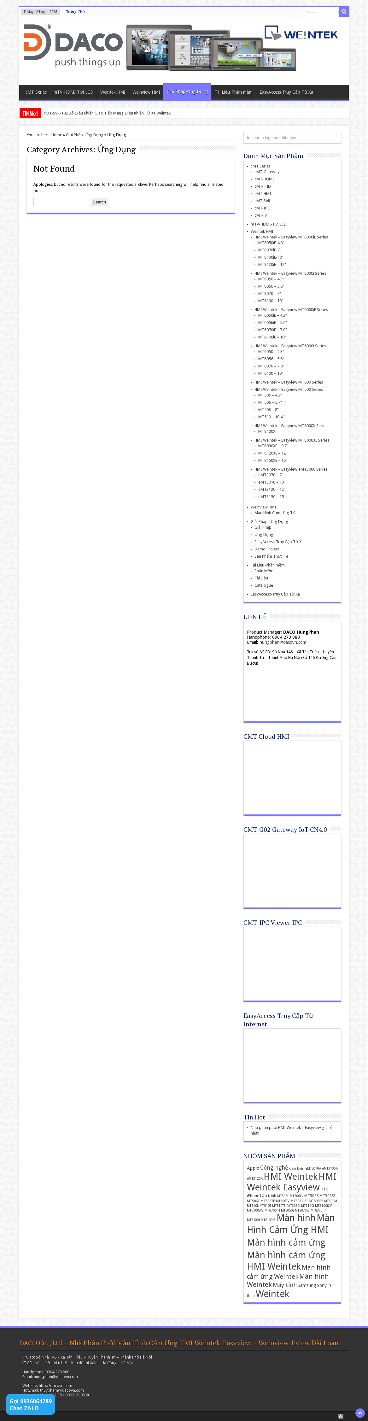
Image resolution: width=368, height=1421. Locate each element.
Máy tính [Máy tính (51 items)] (285, 1285)
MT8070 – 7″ (269, 293)
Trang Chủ (75, 11)
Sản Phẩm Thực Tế (271, 556)
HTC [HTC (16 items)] (324, 1189)
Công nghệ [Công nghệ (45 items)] (274, 1167)
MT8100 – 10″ (270, 300)
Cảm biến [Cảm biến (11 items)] (296, 1168)
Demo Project (266, 549)
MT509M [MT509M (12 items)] (330, 1201)
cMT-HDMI (264, 179)
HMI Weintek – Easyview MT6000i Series (290, 346)
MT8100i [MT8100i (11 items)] (253, 1220)
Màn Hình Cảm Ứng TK (274, 512)
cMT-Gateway (266, 171)
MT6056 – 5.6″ (271, 358)
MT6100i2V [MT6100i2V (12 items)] (323, 1206)
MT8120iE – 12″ (272, 264)
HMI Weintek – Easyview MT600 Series (288, 382)
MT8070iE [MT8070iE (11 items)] (302, 1210)
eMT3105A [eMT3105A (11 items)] (330, 1168)
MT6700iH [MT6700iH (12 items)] (272, 1210)
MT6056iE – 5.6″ (272, 322)
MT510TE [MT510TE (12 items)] (279, 1206)
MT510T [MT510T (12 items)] (265, 1206)
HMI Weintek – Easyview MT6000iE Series (291, 309)
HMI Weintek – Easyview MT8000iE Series (291, 237)
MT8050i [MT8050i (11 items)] (287, 1210)
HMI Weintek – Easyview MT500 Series (288, 389)
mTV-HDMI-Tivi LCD (73, 92)
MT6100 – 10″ (270, 373)
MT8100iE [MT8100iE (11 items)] (268, 1220)
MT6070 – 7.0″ (271, 366)
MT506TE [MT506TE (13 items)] (267, 1201)
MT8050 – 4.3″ (271, 279)
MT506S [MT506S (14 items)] (311, 1196)
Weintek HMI (113, 92)
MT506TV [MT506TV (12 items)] (282, 1201)
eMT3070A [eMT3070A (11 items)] (313, 1168)
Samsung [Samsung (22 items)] (307, 1285)
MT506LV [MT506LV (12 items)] (296, 1196)
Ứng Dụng (263, 534)
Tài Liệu (261, 578)
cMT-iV (260, 215)
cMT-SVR (262, 200)
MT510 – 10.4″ (271, 416)
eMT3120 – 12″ (271, 489)
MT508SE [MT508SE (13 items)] (316, 1201)
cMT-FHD (262, 186)
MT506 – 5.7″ (270, 402)
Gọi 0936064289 (30, 1401)
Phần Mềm (263, 570)
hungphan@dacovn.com (283, 642)
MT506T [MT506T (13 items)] (253, 1201)
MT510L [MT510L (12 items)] (253, 1206)
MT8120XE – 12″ (272, 453)
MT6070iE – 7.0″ (272, 329)
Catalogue (263, 585)
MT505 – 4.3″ (270, 395)
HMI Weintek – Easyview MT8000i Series (290, 273)
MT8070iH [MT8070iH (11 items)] (318, 1210)
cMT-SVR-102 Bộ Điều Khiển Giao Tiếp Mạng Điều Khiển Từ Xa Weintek (107, 113)
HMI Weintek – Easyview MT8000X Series (290, 425)
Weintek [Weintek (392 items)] (272, 1294)
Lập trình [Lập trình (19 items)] (268, 1195)
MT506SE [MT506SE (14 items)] (327, 1196)
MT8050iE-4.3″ (271, 242)
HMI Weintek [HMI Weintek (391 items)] (291, 1176)
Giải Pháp (263, 527)
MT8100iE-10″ (270, 257)
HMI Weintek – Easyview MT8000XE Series (291, 440)
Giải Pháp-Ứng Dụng (187, 91)
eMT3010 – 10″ (271, 482)
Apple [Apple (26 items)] (253, 1168)
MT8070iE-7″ (269, 250)
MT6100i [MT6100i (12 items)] (307, 1206)
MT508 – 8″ (268, 409)
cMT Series (36, 92)
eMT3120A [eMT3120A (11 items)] (255, 1179)
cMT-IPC (262, 208)
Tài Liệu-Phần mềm (234, 92)
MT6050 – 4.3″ (271, 351)
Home (56, 134)
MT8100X (266, 431)
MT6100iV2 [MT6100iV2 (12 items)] (255, 1210)
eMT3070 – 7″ (270, 475)
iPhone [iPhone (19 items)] (253, 1195)
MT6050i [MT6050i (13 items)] (293, 1205)
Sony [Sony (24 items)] (322, 1285)
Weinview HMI (146, 92)
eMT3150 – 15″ (271, 496)
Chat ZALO (24, 1408)
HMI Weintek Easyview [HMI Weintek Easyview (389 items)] (291, 1182)
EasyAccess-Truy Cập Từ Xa (286, 92)
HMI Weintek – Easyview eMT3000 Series (290, 469)
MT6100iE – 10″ (272, 337)
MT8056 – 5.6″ (271, 286)
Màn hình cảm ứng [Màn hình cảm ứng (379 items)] (286, 1242)
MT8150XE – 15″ (272, 460)
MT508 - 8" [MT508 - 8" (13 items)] (299, 1201)
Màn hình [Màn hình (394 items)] (296, 1218)
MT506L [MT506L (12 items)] (283, 1196)
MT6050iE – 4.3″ (272, 315)
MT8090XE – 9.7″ (273, 445)
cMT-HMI (262, 193)
